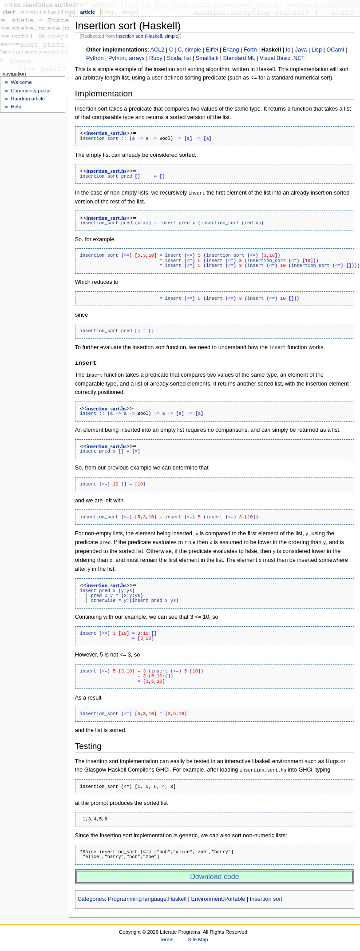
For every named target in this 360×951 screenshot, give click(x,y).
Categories (91, 895)
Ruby (155, 58)
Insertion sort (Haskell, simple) (148, 36)
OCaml (335, 50)
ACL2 (157, 50)
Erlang (231, 50)
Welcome (21, 82)
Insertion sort (266, 895)
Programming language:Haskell (147, 895)
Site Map (198, 935)
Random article (28, 98)
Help (16, 106)
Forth (250, 50)
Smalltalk (207, 58)
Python (95, 58)
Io (288, 50)
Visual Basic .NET (282, 58)
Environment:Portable (218, 895)
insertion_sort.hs (106, 133)
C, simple (189, 50)
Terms (167, 935)
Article (87, 12)
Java (301, 50)
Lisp (317, 50)
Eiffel (212, 50)
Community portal (31, 90)
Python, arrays (126, 58)
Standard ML (239, 58)
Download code (214, 872)
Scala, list (179, 58)
